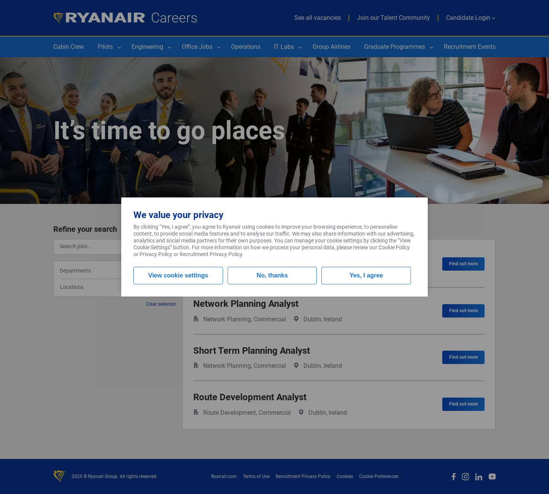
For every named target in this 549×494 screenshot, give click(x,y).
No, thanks (272, 275)
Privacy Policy (156, 254)
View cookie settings (178, 275)
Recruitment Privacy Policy (211, 254)
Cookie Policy (394, 247)
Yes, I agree (366, 275)
